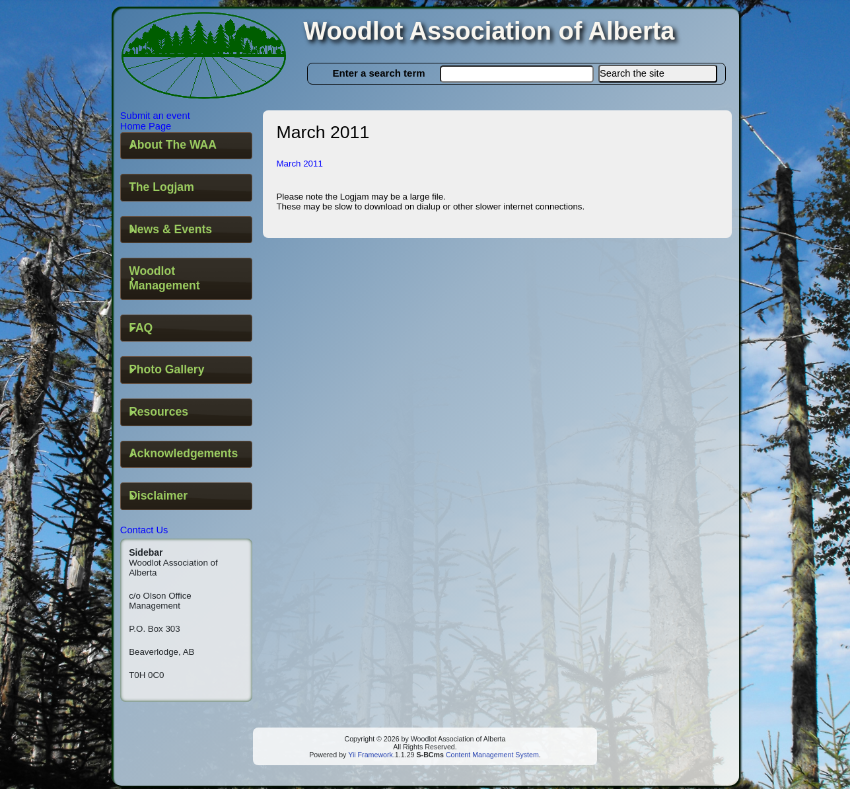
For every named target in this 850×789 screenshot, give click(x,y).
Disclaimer (158, 495)
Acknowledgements (183, 453)
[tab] (186, 146)
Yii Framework (370, 755)
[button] (657, 74)
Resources (158, 411)
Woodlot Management (164, 278)
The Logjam (161, 187)
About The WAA (173, 144)
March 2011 (299, 164)
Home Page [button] (145, 126)
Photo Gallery (166, 369)
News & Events (170, 229)
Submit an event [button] (155, 115)
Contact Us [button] (144, 530)
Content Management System (491, 755)
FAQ (141, 327)
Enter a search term (379, 73)
